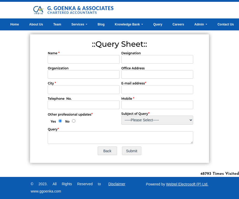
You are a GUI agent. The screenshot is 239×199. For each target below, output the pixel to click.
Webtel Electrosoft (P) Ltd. (187, 184)
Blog (101, 24)
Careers (178, 24)
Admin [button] (199, 24)
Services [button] (78, 24)
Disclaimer (116, 184)
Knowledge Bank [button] (128, 24)
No (67, 121)
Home (14, 24)
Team (57, 24)
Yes (53, 121)
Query (157, 24)
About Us (36, 24)
